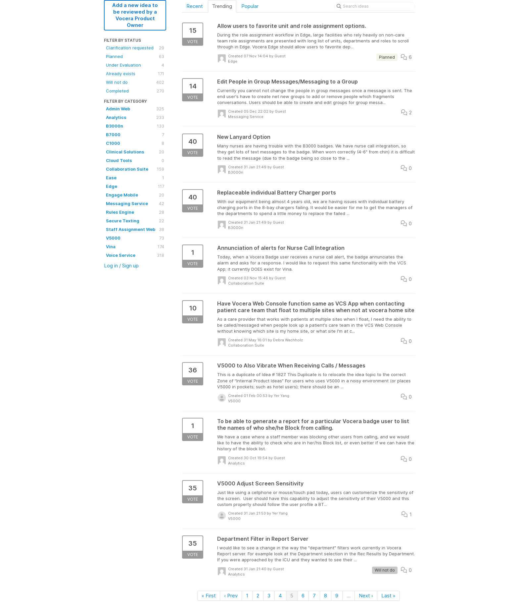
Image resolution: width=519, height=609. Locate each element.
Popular (250, 6)
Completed (135, 90)
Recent (194, 6)
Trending (222, 6)
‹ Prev (231, 595)
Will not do (135, 82)
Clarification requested (135, 47)
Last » (388, 595)
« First (209, 595)
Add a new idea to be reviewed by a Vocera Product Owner (135, 15)
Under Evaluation (135, 65)
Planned (135, 56)
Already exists (135, 73)
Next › (366, 595)
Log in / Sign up (121, 265)
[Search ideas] (374, 6)
